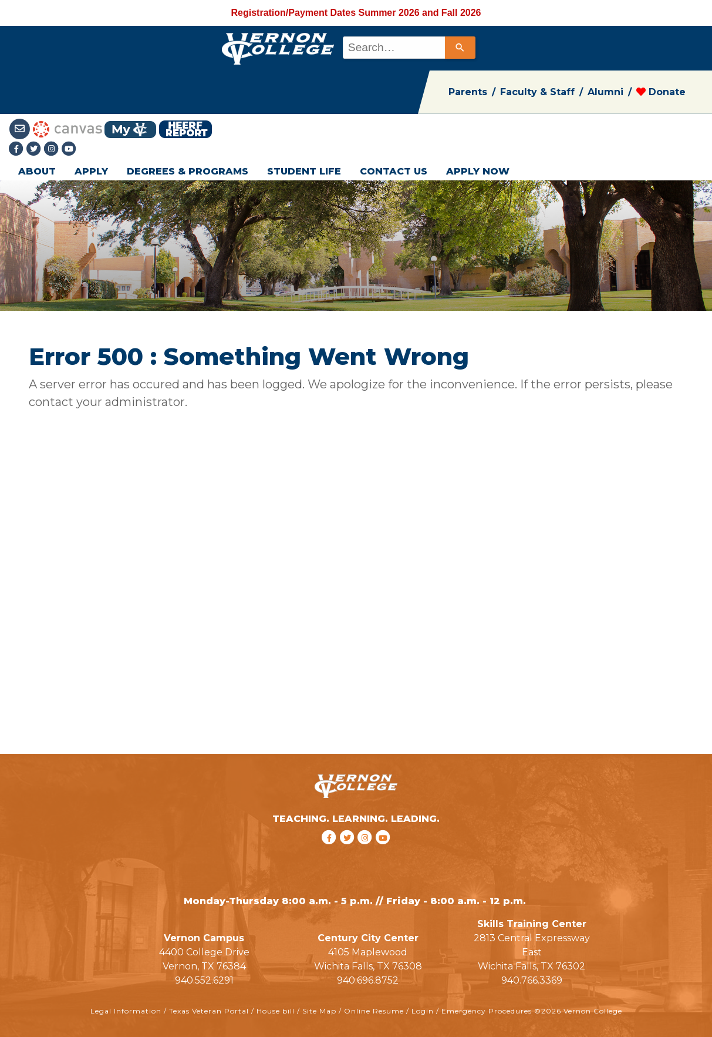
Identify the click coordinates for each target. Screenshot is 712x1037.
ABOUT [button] (37, 171)
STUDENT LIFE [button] (304, 171)
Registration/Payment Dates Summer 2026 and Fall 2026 (356, 13)
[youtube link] (69, 150)
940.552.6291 (204, 980)
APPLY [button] (91, 171)
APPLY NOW (477, 171)
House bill (276, 1010)
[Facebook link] (17, 150)
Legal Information (125, 1010)
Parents (467, 92)
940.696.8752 (368, 980)
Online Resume (374, 1010)
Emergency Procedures (486, 1010)
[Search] (460, 47)
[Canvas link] (67, 128)
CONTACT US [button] (393, 171)
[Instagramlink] (53, 150)
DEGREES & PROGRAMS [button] (187, 171)
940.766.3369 (531, 980)
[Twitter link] (35, 150)
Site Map (319, 1010)
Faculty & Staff (537, 92)
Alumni (605, 92)
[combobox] (408, 47)
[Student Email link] (21, 128)
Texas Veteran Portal (209, 1010)
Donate (661, 92)
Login (422, 1010)
